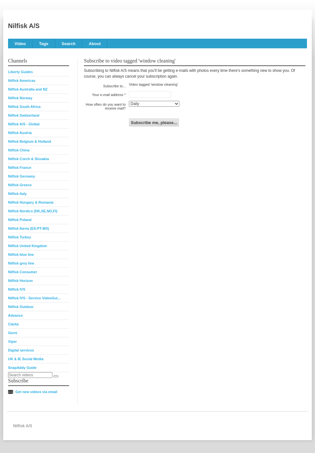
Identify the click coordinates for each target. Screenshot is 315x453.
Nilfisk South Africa (24, 107)
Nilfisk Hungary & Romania (30, 202)
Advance (15, 315)
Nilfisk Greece (20, 185)
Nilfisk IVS (16, 289)
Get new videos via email (36, 392)
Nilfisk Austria (20, 133)
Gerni (12, 333)
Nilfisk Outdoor (20, 307)
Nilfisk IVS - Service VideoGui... (34, 298)
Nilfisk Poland (20, 220)
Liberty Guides (20, 72)
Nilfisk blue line (21, 254)
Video (20, 43)
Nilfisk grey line (21, 263)
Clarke (13, 324)
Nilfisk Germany (21, 176)
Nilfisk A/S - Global (24, 124)
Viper (12, 341)
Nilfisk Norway (20, 98)
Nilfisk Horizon (20, 281)
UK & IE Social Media (25, 359)
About (95, 43)
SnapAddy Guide (22, 368)
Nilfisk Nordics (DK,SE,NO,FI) (32, 211)
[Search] (56, 376)
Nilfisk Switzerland (23, 115)
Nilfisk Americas (21, 80)
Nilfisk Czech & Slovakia (28, 159)
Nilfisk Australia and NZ (28, 89)
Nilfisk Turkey (19, 237)
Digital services (21, 350)
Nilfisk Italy (17, 194)
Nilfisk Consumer (22, 272)
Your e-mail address (107, 95)
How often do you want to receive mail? (106, 106)
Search (69, 43)
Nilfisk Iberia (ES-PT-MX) (28, 228)
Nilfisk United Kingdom (27, 246)
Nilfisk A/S (24, 25)
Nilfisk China (19, 150)
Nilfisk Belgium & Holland (29, 141)
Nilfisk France (19, 167)
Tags (43, 43)
